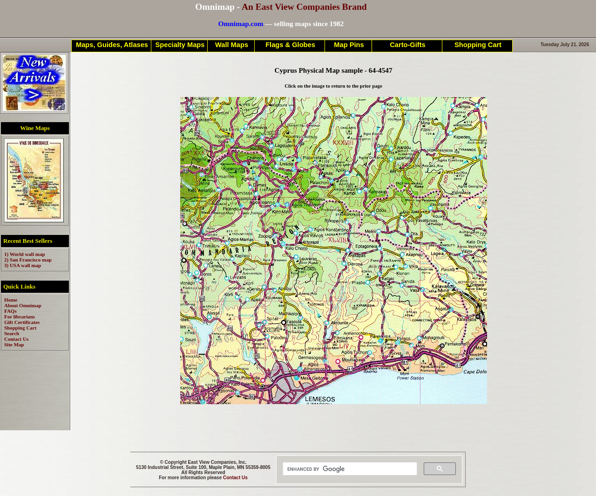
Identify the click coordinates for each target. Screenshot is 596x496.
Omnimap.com (241, 24)
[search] (349, 469)
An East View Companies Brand (304, 7)
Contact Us (235, 477)
